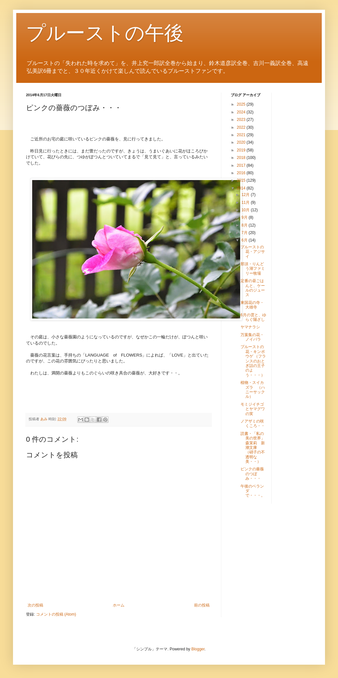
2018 (242, 157)
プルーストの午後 (105, 33)
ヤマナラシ (250, 327)
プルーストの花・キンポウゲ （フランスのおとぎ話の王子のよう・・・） (253, 361)
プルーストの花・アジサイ (252, 252)
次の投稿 (35, 605)
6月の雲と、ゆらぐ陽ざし (253, 317)
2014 (242, 188)
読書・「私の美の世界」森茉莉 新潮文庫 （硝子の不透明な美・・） (252, 447)
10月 (246, 210)
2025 (242, 104)
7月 (245, 232)
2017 (242, 165)
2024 (242, 112)
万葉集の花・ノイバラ (252, 337)
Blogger (198, 649)
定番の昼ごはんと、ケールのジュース (252, 288)
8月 (245, 225)
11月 (246, 202)
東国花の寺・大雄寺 (252, 304)
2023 (242, 119)
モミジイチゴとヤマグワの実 (252, 409)
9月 (245, 217)
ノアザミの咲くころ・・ (252, 423)
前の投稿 (202, 605)
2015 (242, 180)
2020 (242, 142)
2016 (242, 173)
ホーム (118, 605)
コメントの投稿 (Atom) (56, 614)
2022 (242, 127)
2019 (242, 150)
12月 (246, 194)
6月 (245, 240)
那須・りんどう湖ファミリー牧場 (252, 269)
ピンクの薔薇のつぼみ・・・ (252, 474)
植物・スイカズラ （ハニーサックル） (252, 389)
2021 (242, 135)
